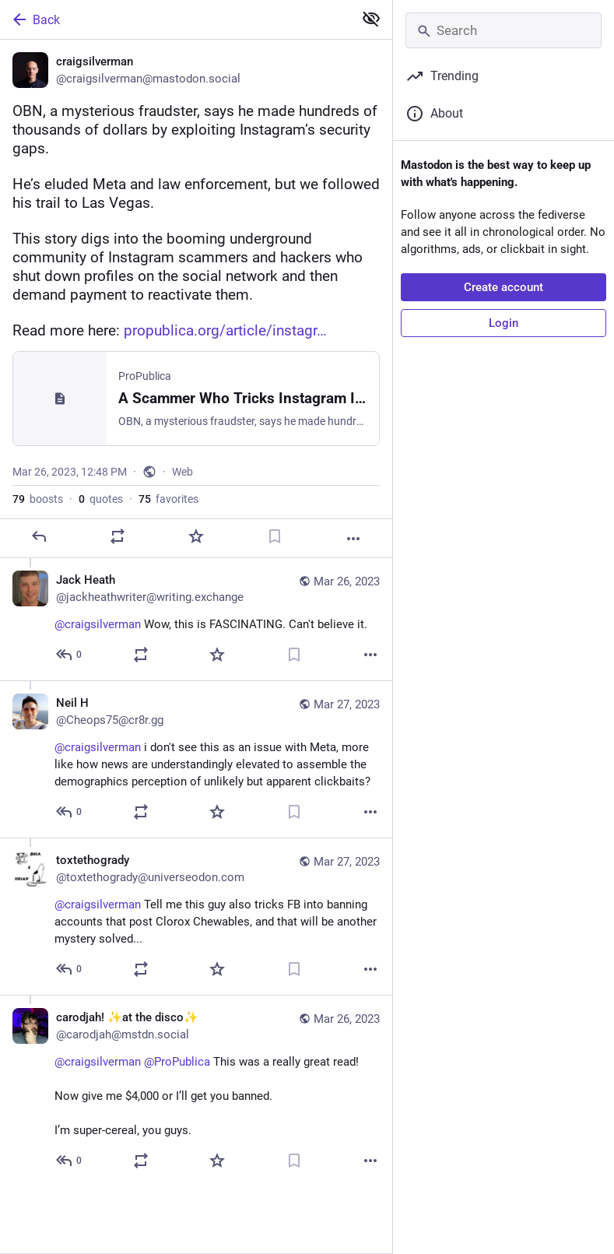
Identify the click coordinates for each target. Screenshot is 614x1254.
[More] (353, 538)
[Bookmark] (274, 536)
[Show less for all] (371, 18)
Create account (503, 287)
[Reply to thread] (69, 654)
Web (182, 471)
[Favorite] (196, 536)
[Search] (503, 30)
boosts (37, 499)
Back (35, 19)
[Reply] (39, 536)
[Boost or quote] (117, 536)
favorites (168, 499)
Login (503, 323)
